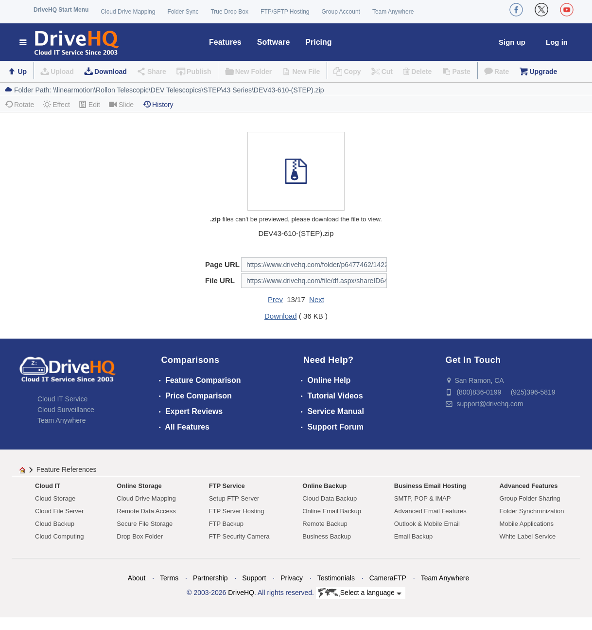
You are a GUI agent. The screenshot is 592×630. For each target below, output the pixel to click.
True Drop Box (229, 11)
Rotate (19, 104)
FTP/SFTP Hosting (285, 11)
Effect (56, 104)
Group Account (341, 11)
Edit (89, 104)
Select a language (359, 593)
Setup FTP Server (234, 498)
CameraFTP (387, 578)
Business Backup (326, 536)
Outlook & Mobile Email (427, 523)
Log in (557, 42)
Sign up (512, 42)
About (137, 578)
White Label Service (528, 536)
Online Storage (139, 485)
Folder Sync (182, 11)
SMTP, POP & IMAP (422, 498)
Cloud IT (47, 485)
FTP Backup (226, 523)
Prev (275, 299)
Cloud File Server (59, 511)
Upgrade (543, 71)
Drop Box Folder (140, 536)
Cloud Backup (54, 523)
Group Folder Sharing (530, 498)
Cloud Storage (55, 498)
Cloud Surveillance (65, 410)
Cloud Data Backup (329, 498)
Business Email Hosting (430, 485)
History (158, 104)
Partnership (210, 578)
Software (273, 42)
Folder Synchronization (532, 511)
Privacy (291, 578)
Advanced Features (529, 485)
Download (110, 71)
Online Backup (324, 485)
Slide (121, 104)
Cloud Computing (59, 536)
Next (316, 299)
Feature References (66, 469)
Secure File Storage (145, 523)
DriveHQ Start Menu (61, 9)
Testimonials (336, 578)
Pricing (318, 42)
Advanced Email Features (430, 511)
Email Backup (413, 536)
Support (254, 578)
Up (22, 71)
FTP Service (227, 485)
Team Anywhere (393, 11)
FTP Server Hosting (236, 511)
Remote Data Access (146, 511)
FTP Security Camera (239, 536)
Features (225, 42)
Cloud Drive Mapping (128, 11)
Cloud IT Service (62, 399)
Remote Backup (325, 523)
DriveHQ (241, 592)
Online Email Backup (331, 511)
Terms (169, 578)
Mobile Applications (527, 523)
